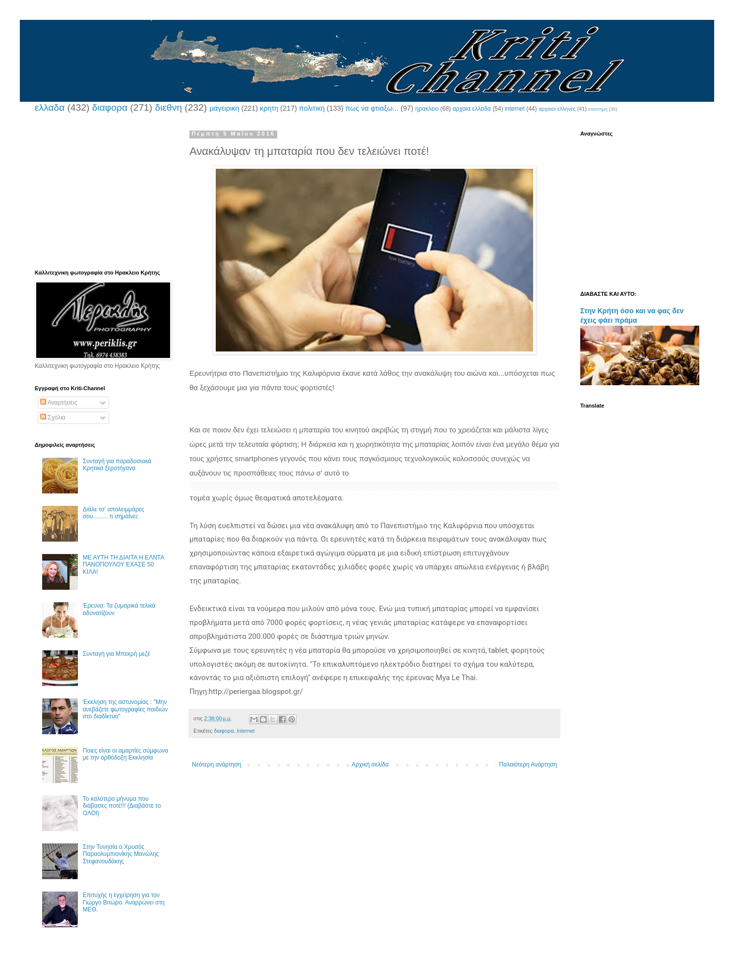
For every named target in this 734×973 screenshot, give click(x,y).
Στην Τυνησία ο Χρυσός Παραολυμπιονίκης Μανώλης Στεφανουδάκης (121, 854)
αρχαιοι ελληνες (557, 109)
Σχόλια (52, 417)
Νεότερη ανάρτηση (216, 764)
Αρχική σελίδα (370, 764)
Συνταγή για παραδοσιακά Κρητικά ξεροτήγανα (117, 465)
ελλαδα (49, 107)
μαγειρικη (224, 108)
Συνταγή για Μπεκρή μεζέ (116, 653)
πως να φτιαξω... (371, 108)
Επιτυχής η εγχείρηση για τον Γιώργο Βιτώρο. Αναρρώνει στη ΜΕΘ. (124, 902)
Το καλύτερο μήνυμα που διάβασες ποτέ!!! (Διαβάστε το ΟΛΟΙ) (122, 806)
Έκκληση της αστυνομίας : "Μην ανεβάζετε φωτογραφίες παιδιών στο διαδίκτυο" (125, 709)
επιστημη (598, 109)
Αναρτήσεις (58, 402)
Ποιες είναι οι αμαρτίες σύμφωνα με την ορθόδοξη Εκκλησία (125, 754)
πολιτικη (312, 108)
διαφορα (109, 107)
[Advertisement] (102, 193)
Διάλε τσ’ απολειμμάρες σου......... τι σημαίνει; (113, 513)
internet (515, 108)
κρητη (269, 108)
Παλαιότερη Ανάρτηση (528, 764)
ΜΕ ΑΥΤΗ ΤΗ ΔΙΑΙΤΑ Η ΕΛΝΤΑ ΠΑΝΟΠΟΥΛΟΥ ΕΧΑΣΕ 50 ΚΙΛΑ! (123, 564)
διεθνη (168, 107)
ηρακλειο (426, 108)
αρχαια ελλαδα (471, 108)
